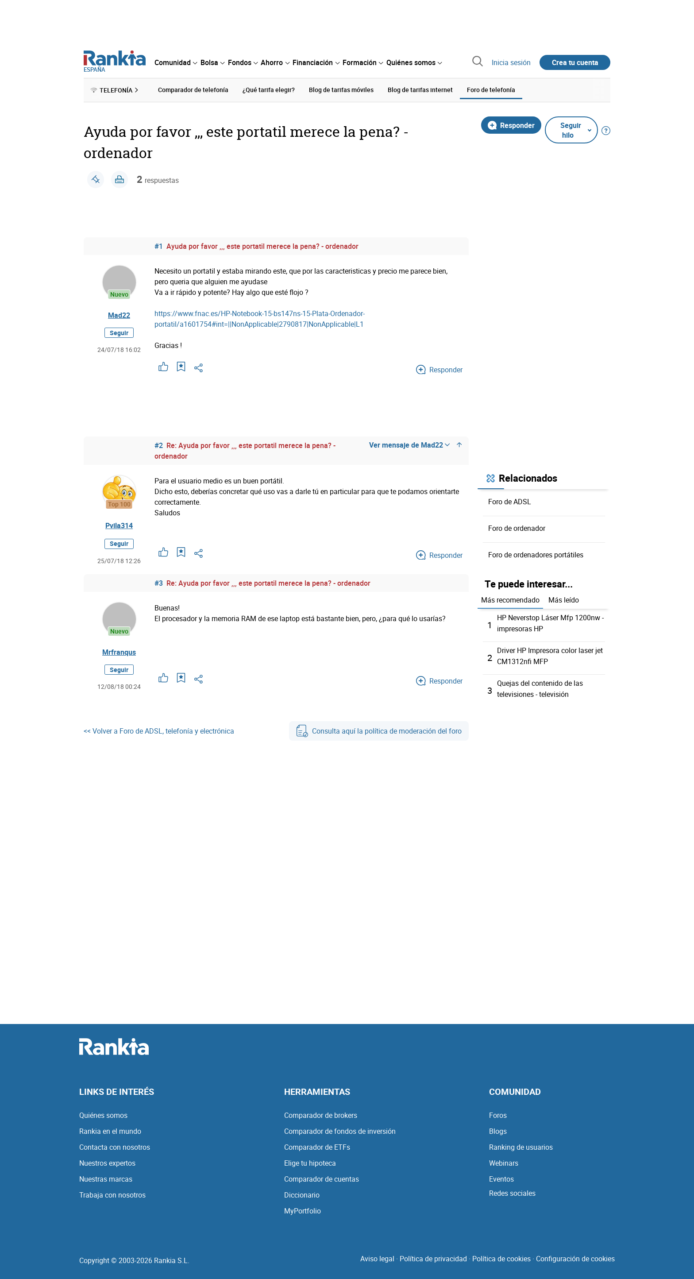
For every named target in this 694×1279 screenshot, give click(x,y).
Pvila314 (119, 525)
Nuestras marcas (105, 1176)
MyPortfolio (302, 1208)
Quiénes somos (103, 1112)
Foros (498, 1112)
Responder (511, 125)
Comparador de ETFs (317, 1144)
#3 (158, 583)
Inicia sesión (511, 62)
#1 (158, 246)
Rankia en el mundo (110, 1128)
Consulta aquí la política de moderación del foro (379, 731)
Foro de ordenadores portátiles (535, 554)
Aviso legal (377, 1256)
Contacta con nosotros (114, 1144)
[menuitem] (176, 62)
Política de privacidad (433, 1256)
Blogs (498, 1128)
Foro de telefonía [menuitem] (491, 89)
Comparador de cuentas (321, 1176)
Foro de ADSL (509, 501)
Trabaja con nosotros (112, 1192)
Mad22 (119, 315)
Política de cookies (501, 1256)
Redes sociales (512, 1190)
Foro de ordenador (516, 528)
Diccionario (302, 1192)
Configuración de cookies (575, 1256)
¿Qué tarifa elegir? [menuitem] (269, 89)
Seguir (119, 332)
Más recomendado (510, 600)
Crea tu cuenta (575, 62)
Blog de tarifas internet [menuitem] (420, 89)
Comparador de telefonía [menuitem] (193, 89)
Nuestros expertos (107, 1160)
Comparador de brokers (320, 1112)
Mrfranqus (119, 652)
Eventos (501, 1176)
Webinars (503, 1160)
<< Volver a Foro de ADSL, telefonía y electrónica (159, 731)
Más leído (563, 600)
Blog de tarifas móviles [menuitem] (341, 89)
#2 (158, 445)
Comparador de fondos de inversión (340, 1128)
